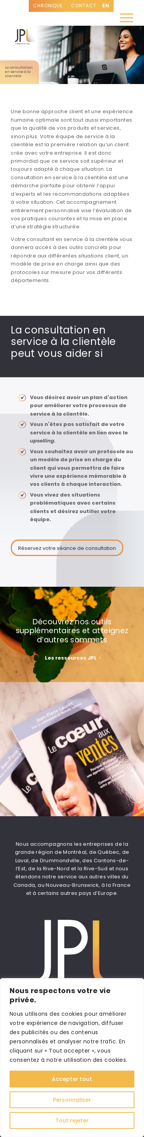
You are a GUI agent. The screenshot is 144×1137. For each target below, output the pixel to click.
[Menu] (122, 18)
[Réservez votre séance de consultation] (67, 548)
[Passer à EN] (105, 6)
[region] (72, 1057)
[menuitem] (122, 18)
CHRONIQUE (48, 5)
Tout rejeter (72, 1120)
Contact (83, 5)
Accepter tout (72, 1079)
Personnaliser (72, 1100)
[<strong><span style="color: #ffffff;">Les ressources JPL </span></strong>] (72, 657)
